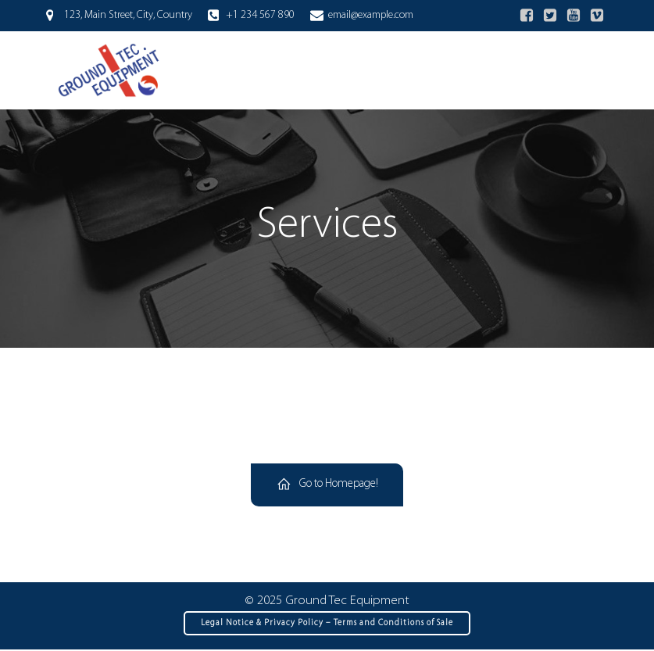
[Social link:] (526, 15)
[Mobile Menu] (589, 70)
